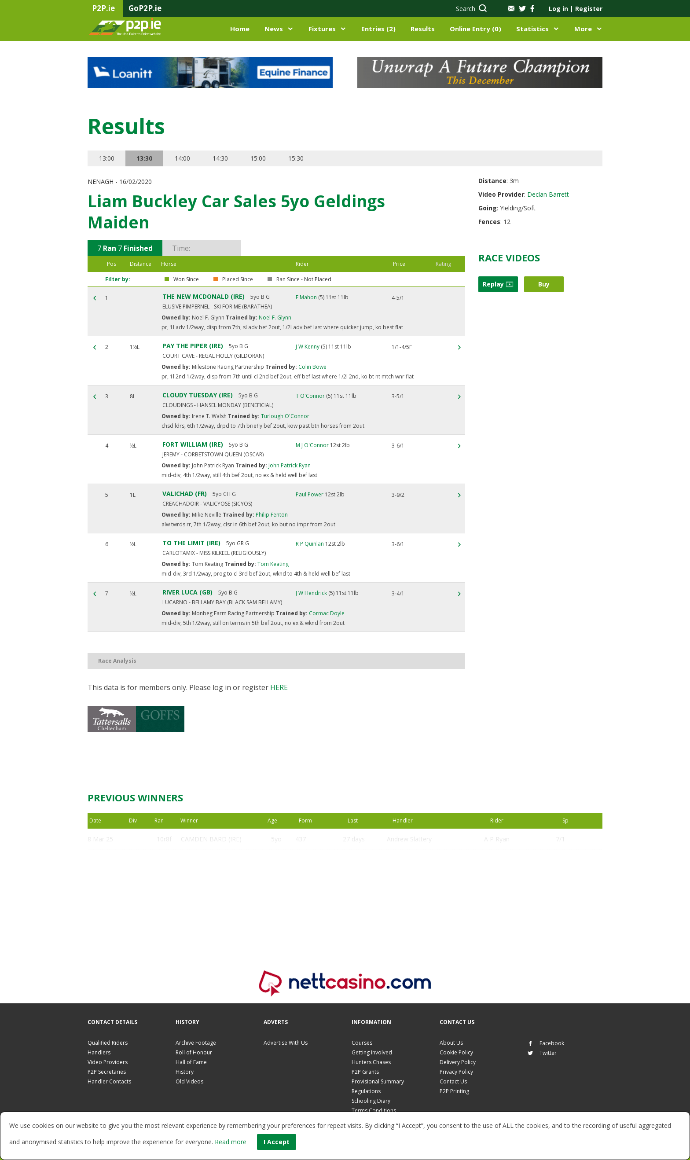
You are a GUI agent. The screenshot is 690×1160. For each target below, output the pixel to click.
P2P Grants (365, 1072)
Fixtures (322, 28)
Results (423, 28)
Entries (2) (378, 28)
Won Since (186, 279)
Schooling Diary (371, 1101)
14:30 (220, 158)
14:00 (182, 158)
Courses (362, 1042)
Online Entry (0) (475, 28)
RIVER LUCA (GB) (187, 592)
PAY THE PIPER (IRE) (192, 345)
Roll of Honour (194, 1052)
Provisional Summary (378, 1081)
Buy (544, 284)
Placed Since (237, 279)
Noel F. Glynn (274, 317)
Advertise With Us (286, 1042)
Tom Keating (272, 564)
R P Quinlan (310, 543)
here (279, 687)
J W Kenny (307, 346)
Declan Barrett (548, 194)
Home (240, 28)
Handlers (99, 1052)
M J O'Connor (312, 445)
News (273, 28)
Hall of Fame (191, 1062)
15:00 (258, 158)
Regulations (366, 1091)
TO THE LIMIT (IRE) (191, 543)
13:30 (144, 158)
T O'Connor (310, 396)
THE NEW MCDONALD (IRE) (203, 296)
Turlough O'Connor (284, 416)
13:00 (106, 158)
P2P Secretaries (107, 1072)
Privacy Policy (456, 1072)
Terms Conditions (374, 1110)
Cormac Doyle (326, 613)
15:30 (296, 158)
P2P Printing (454, 1091)
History (185, 1072)
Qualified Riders (108, 1042)
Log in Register (575, 8)
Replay (498, 284)
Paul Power (309, 494)
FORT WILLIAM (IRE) (192, 444)
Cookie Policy (456, 1052)
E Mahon (306, 297)
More (583, 28)
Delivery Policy (458, 1062)
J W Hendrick (311, 593)
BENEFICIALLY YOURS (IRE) (220, 881)
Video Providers (108, 1062)
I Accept (277, 1142)
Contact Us (453, 1081)
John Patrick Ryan (289, 465)
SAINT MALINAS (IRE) (212, 860)
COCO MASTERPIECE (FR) (218, 902)
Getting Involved (372, 1052)
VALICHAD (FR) (184, 493)
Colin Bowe (312, 367)
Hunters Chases (371, 1062)
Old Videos (189, 1081)
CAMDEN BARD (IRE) (211, 839)
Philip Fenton (271, 514)
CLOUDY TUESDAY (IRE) (197, 395)
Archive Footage (196, 1042)
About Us (451, 1042)
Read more (230, 1142)
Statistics (532, 28)
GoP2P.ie (144, 8)
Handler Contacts (109, 1081)
